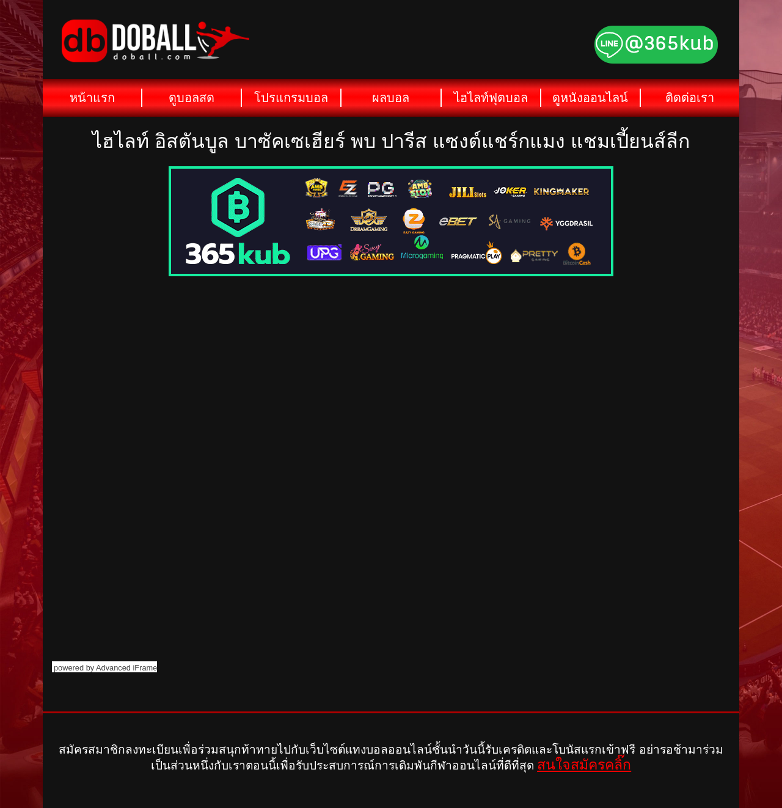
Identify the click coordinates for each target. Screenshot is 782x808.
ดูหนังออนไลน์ (590, 98)
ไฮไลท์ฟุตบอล (491, 98)
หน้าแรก (92, 98)
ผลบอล (390, 98)
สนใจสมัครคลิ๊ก (584, 765)
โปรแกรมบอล (291, 98)
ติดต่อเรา (689, 98)
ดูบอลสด (191, 98)
